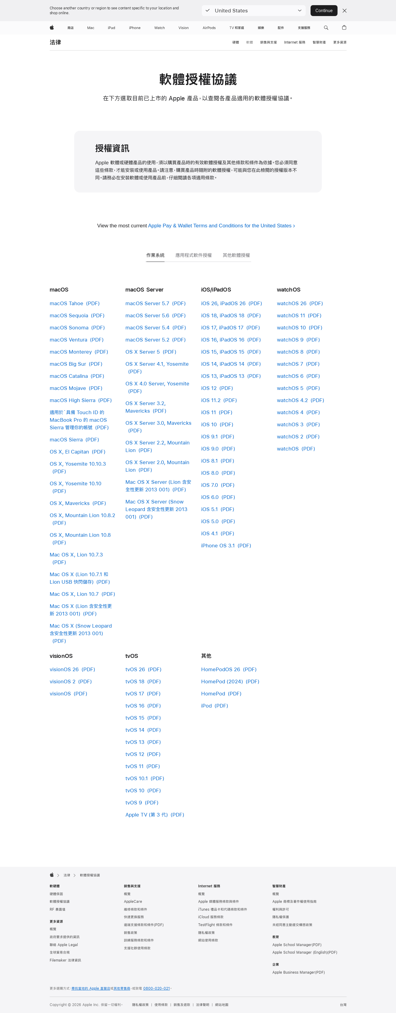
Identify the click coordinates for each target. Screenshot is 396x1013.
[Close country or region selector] (344, 10)
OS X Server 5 (142, 351)
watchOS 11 (291, 315)
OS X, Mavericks (70, 503)
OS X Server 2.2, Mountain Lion (157, 446)
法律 (55, 42)
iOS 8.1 (209, 460)
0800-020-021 (156, 988)
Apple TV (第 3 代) (146, 814)
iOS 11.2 (211, 400)
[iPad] (111, 28)
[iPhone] (135, 28)
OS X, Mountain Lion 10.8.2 (82, 515)
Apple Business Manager (293, 972)
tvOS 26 (135, 669)
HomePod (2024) (222, 681)
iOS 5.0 (210, 521)
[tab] (155, 247)
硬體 (235, 42)
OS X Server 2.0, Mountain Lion (157, 466)
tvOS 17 (134, 693)
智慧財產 (319, 42)
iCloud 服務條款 (211, 917)
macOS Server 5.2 (147, 339)
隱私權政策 (206, 933)
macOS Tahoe (66, 303)
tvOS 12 (134, 754)
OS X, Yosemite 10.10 (75, 483)
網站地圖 (221, 1005)
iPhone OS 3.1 (218, 545)
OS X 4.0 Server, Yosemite (157, 383)
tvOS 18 (135, 681)
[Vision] (183, 28)
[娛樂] (261, 28)
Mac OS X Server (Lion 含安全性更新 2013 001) (158, 485)
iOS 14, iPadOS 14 (223, 363)
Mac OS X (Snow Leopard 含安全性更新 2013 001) (81, 629)
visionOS (60, 693)
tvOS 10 (135, 790)
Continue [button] (323, 10)
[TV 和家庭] (237, 28)
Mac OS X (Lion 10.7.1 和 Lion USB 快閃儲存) (79, 578)
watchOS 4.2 (292, 400)
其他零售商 (122, 988)
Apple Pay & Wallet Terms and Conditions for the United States (219, 226)
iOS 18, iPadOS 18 (223, 315)
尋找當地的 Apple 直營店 (91, 988)
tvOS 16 (135, 705)
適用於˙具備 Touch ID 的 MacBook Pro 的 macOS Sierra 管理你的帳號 (78, 420)
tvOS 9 (133, 802)
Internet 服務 (294, 42)
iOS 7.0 (209, 484)
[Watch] (159, 28)
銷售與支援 (268, 42)
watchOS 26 (292, 303)
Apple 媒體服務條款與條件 (218, 901)
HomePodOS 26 (220, 669)
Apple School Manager (292, 945)
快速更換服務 (134, 917)
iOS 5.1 (209, 509)
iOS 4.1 (209, 533)
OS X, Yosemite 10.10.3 (78, 463)
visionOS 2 (62, 681)
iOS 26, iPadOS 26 (223, 303)
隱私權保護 (280, 917)
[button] (254, 10)
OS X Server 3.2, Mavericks (145, 407)
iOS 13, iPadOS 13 (223, 375)
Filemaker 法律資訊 (65, 960)
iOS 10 (209, 424)
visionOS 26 (64, 669)
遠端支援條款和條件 (139, 925)
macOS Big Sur (68, 363)
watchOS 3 (290, 424)
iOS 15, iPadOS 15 (223, 351)
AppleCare (133, 901)
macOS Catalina (69, 375)
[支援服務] (304, 28)
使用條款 (161, 1005)
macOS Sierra (66, 439)
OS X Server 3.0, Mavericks (158, 422)
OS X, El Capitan (69, 451)
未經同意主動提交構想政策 (292, 925)
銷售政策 (130, 933)
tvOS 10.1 (136, 778)
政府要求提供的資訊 (65, 937)
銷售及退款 (182, 1005)
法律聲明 (202, 1005)
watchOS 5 (290, 388)
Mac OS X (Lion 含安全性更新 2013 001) (81, 609)
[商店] (70, 28)
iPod (206, 705)
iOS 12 (209, 388)
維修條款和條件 (135, 909)
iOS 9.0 (210, 448)
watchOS (288, 448)
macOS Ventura (68, 339)
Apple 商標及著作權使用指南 (294, 901)
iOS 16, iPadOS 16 (223, 339)
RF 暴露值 (57, 909)
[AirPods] (209, 28)
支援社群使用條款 (137, 948)
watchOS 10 (291, 327)
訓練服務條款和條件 (139, 940)
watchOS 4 (290, 412)
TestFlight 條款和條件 (215, 925)
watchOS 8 (290, 351)
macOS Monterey (71, 351)
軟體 (249, 42)
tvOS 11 (134, 766)
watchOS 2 (290, 436)
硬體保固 (56, 894)
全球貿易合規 (60, 952)
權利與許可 (280, 909)
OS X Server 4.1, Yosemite (157, 363)
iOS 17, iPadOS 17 (222, 327)
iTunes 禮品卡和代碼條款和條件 (222, 909)
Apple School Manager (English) (300, 952)
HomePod (213, 693)
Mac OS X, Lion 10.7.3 (76, 554)
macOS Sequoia (69, 315)
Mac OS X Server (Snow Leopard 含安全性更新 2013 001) (156, 509)
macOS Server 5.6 (147, 315)
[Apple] (51, 28)
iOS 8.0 (210, 472)
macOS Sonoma (69, 327)
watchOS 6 (290, 375)
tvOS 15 (135, 717)
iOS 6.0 (210, 497)
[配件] (280, 28)
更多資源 (340, 42)
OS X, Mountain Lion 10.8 (80, 534)
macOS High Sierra (72, 400)
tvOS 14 (135, 729)
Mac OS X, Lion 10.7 (74, 593)
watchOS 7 (290, 363)
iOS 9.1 (209, 436)
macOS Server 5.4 (147, 327)
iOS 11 (208, 412)
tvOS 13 (135, 741)
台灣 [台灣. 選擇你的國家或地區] (343, 1005)
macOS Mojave (68, 388)
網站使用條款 (208, 940)
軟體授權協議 (60, 901)
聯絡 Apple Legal (64, 945)
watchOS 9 (290, 339)
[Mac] (91, 28)
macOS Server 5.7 (147, 303)
